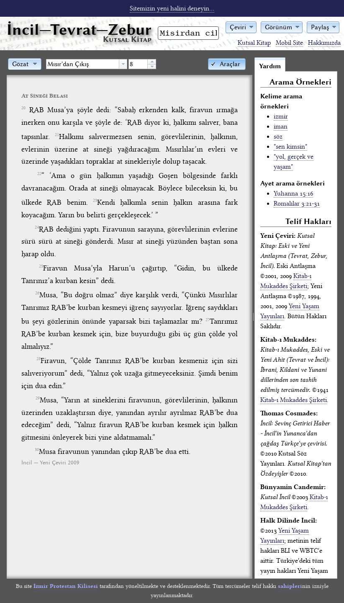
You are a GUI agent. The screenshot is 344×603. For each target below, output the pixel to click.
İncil (79, 30)
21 (57, 134)
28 (38, 358)
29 (38, 398)
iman (281, 126)
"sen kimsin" (290, 146)
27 (207, 319)
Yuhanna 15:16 (293, 193)
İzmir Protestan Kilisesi (65, 586)
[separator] (253, 318)
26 (37, 293)
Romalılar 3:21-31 (297, 203)
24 (37, 227)
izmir (281, 116)
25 (41, 266)
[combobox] (86, 64)
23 (95, 200)
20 (23, 108)
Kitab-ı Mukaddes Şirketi (293, 400)
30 (37, 449)
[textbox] (82, 64)
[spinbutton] (138, 64)
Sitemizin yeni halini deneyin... (172, 8)
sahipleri (290, 586)
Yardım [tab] (270, 66)
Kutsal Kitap (254, 42)
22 (39, 173)
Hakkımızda (324, 42)
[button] (241, 27)
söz (278, 136)
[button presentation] (123, 64)
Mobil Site (289, 42)
